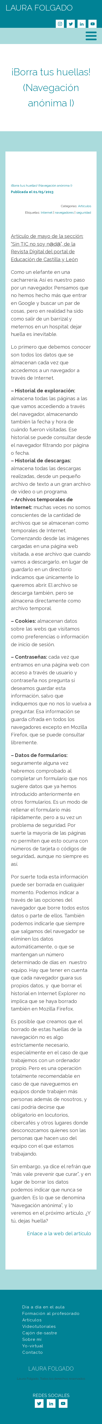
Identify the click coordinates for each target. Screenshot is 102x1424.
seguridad (83, 212)
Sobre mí (32, 1339)
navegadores (64, 212)
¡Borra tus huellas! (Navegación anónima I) (51, 87)
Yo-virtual (32, 1346)
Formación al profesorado (51, 1313)
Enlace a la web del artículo (59, 1233)
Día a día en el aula (43, 1307)
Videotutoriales (39, 1326)
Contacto (32, 1352)
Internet (46, 212)
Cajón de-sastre (39, 1333)
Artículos (84, 206)
